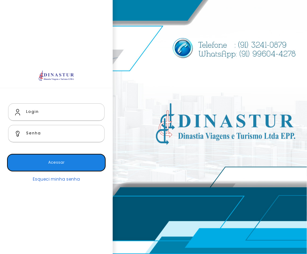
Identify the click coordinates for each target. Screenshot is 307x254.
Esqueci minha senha (56, 179)
